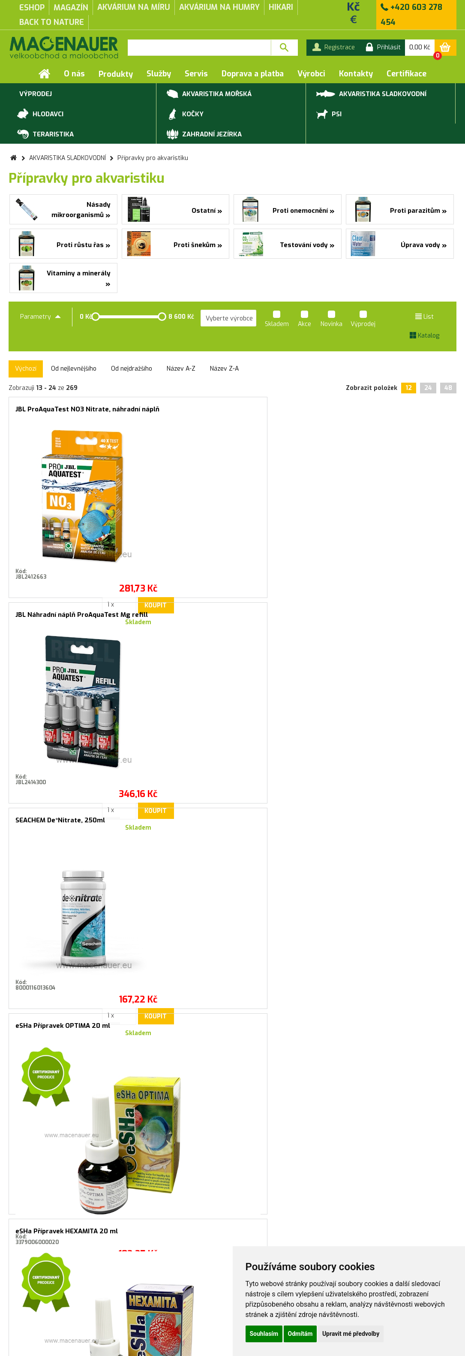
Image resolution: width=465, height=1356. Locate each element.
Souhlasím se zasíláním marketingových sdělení (232, 1130)
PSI (329, 114)
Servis (196, 74)
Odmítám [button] (300, 1333)
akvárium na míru (133, 7)
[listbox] (228, 318)
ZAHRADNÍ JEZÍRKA (204, 134)
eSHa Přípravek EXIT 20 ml (171, 614)
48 (448, 388)
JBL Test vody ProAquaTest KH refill (402, 618)
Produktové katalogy (141, 1291)
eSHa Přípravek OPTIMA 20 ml (401, 409)
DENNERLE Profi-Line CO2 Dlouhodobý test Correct (289, 824)
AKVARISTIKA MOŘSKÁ (209, 94)
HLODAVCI (40, 115)
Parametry (40, 317)
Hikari (281, 7)
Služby (159, 74)
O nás (74, 74)
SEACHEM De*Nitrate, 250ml (286, 409)
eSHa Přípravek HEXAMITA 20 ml (63, 618)
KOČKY (185, 114)
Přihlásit (319, 1111)
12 (408, 388)
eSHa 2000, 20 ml (270, 614)
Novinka (331, 320)
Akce (304, 320)
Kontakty (356, 74)
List (424, 317)
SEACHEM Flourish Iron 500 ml (176, 824)
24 (428, 388)
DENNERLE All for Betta (52, 820)
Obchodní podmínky (36, 1291)
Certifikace (406, 74)
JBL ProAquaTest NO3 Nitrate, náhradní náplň (63, 413)
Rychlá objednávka (137, 1300)
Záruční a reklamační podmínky (52, 1300)
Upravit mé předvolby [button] (350, 1333)
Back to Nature (51, 22)
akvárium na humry (219, 7)
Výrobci (311, 74)
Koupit (80, 566)
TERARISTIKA (45, 134)
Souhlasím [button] (264, 1333)
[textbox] (199, 47)
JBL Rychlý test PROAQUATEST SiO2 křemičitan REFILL (402, 827)
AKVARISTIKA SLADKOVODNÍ (371, 93)
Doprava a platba (253, 74)
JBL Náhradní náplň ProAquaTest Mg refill (176, 413)
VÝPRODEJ (34, 94)
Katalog (424, 336)
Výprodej (363, 320)
